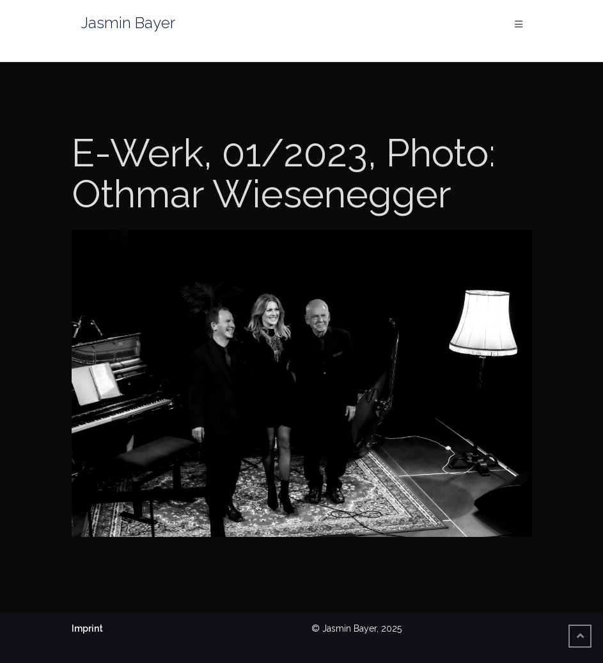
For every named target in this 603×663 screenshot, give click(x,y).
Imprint (87, 628)
